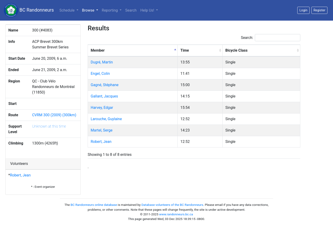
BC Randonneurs (29, 10)
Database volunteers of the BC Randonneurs (172, 205)
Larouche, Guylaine (106, 119)
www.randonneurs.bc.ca (176, 214)
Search (131, 10)
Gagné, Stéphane (104, 85)
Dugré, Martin (102, 62)
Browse (91, 10)
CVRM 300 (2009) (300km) (54, 115)
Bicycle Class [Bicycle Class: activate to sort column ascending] (236, 50)
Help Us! (147, 10)
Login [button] (303, 10)
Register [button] (319, 10)
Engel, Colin (100, 73)
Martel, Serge (101, 130)
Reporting (110, 10)
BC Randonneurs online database (93, 205)
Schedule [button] (67, 10)
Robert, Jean (20, 175)
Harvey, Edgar (102, 107)
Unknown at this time (49, 126)
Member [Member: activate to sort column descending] (98, 50)
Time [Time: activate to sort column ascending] (184, 50)
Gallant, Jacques (104, 96)
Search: (270, 37)
